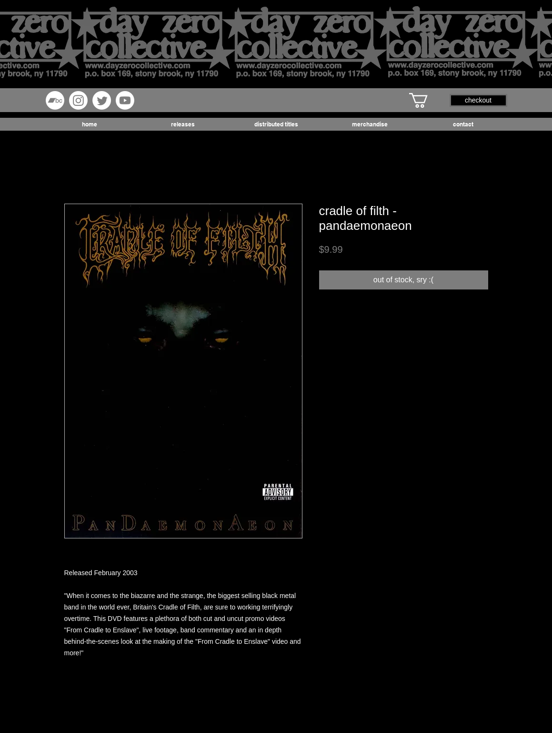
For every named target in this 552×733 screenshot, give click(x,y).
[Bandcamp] (55, 100)
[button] (427, 100)
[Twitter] (101, 100)
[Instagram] (78, 100)
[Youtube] (125, 100)
